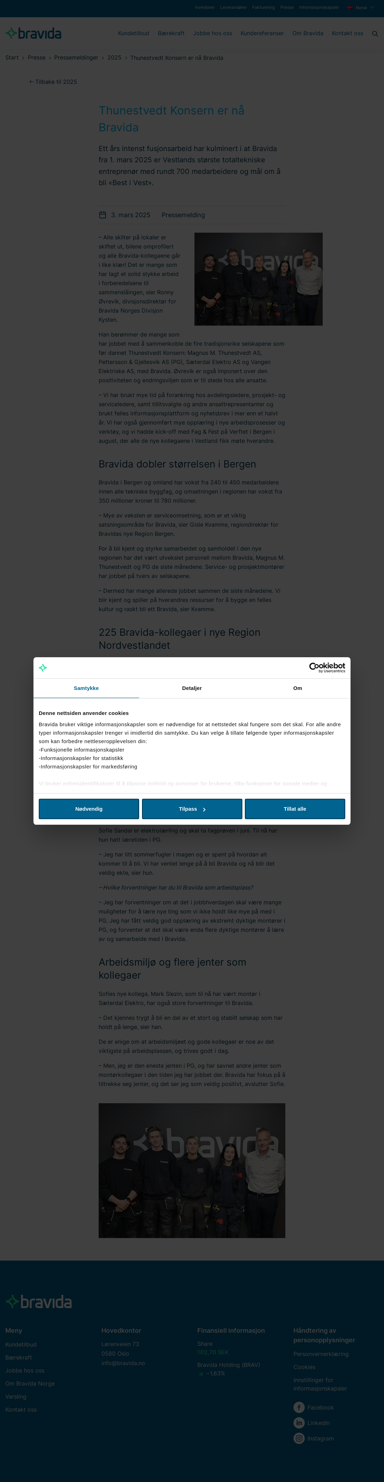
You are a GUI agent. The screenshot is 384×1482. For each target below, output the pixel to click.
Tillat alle (295, 809)
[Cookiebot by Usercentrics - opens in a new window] (314, 667)
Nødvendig (89, 809)
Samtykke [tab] (86, 688)
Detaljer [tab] (192, 688)
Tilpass (192, 809)
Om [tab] (297, 688)
